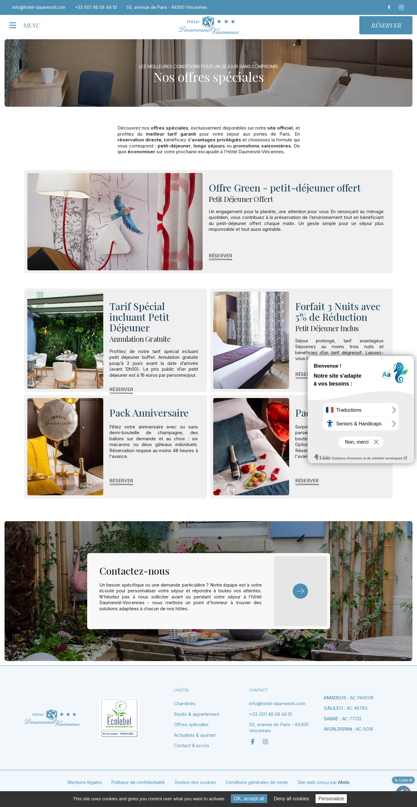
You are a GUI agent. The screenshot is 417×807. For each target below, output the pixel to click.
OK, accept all (249, 798)
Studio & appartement (196, 714)
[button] (27, 25)
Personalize (331, 798)
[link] (220, 255)
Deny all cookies (291, 798)
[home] (208, 25)
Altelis (344, 782)
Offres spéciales (191, 724)
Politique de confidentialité (138, 782)
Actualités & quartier (195, 735)
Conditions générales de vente (257, 782)
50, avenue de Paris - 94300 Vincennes (279, 727)
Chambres (185, 703)
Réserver (386, 25)
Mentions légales (85, 782)
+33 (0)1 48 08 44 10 (270, 714)
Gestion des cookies (195, 782)
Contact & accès (191, 745)
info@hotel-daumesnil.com (277, 703)
